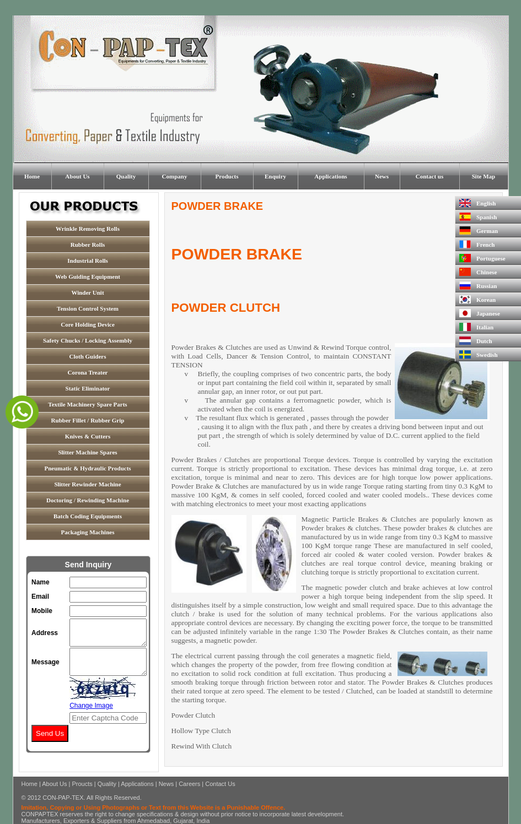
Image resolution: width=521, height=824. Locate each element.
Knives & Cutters (88, 436)
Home (32, 176)
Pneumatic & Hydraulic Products (87, 468)
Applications (330, 176)
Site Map (483, 176)
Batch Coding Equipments (87, 516)
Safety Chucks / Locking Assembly (87, 340)
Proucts (82, 783)
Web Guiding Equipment (87, 276)
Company (174, 176)
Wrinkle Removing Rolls (88, 228)
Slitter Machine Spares (87, 452)
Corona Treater (88, 372)
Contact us (429, 176)
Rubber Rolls (88, 244)
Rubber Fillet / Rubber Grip (88, 420)
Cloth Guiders (87, 356)
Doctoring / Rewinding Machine (87, 500)
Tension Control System (88, 308)
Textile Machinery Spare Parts (87, 404)
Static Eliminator (88, 388)
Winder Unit (87, 292)
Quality (126, 176)
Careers (189, 783)
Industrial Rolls (87, 260)
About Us (77, 176)
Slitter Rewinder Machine (87, 484)
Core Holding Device (88, 324)
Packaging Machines (88, 532)
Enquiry (275, 176)
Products (227, 176)
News (382, 176)
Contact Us (220, 783)
